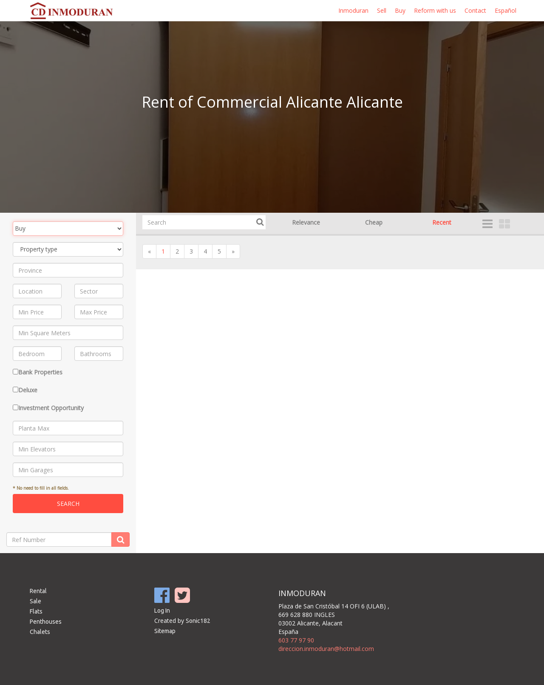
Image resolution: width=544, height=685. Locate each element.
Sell (381, 10)
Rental (38, 591)
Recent (441, 222)
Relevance (306, 222)
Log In (162, 610)
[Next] (233, 251)
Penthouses (46, 621)
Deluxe (27, 390)
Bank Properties (40, 372)
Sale (35, 601)
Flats (36, 611)
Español (505, 10)
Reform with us (435, 10)
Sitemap (165, 631)
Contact (475, 10)
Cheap (373, 222)
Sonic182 (198, 620)
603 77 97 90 (296, 640)
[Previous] (149, 251)
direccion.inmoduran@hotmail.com (326, 649)
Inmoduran (353, 10)
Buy (400, 10)
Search (68, 503)
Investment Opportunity (51, 408)
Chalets (40, 631)
